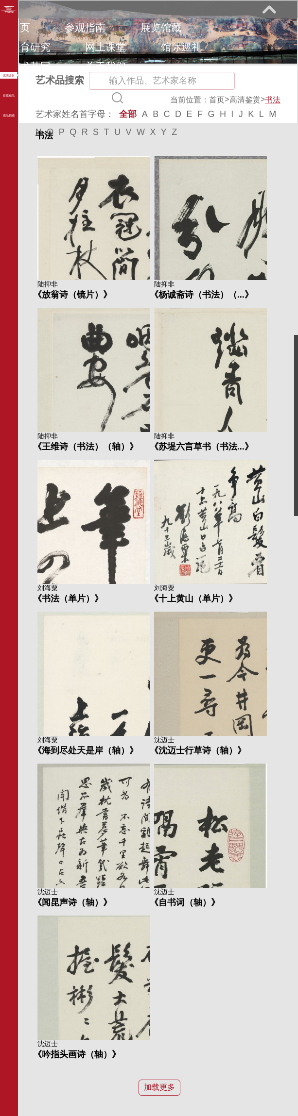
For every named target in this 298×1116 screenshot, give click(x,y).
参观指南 (85, 27)
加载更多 (159, 1087)
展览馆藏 (160, 27)
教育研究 (30, 46)
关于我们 (105, 66)
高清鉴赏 (245, 100)
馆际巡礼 (181, 46)
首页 (20, 27)
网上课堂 (105, 46)
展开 (269, 9)
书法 (272, 100)
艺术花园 (30, 66)
